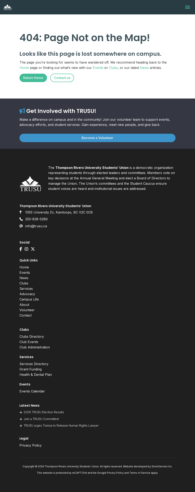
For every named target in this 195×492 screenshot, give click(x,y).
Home (24, 68)
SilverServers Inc (162, 466)
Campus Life (29, 299)
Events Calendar (32, 391)
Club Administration (34, 347)
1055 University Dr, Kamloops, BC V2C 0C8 (59, 212)
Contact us (62, 78)
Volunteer (27, 310)
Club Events (28, 342)
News (144, 68)
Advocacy (27, 294)
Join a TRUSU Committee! (41, 419)
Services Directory (33, 364)
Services (26, 289)
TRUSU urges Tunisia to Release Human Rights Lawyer (61, 425)
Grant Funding (30, 369)
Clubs (113, 68)
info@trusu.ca (36, 226)
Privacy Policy (30, 445)
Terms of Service (139, 472)
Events (98, 68)
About (24, 305)
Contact (25, 315)
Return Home (33, 78)
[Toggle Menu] (187, 7)
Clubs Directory (31, 336)
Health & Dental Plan (35, 374)
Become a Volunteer (97, 138)
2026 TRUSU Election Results (44, 412)
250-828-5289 (36, 219)
